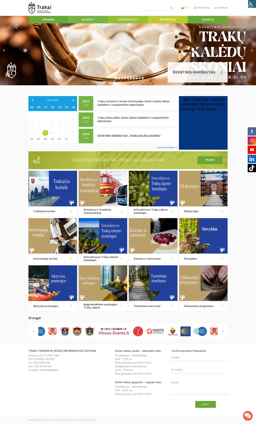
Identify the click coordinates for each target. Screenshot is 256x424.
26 (31, 139)
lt (185, 7)
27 (38, 139)
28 (45, 139)
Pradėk (210, 160)
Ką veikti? (88, 19)
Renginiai (48, 19)
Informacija (168, 19)
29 (52, 139)
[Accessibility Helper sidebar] (252, 4)
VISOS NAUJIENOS (166, 147)
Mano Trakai (202, 7)
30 (59, 139)
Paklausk (221, 7)
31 (66, 139)
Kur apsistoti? (128, 19)
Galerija (208, 19)
